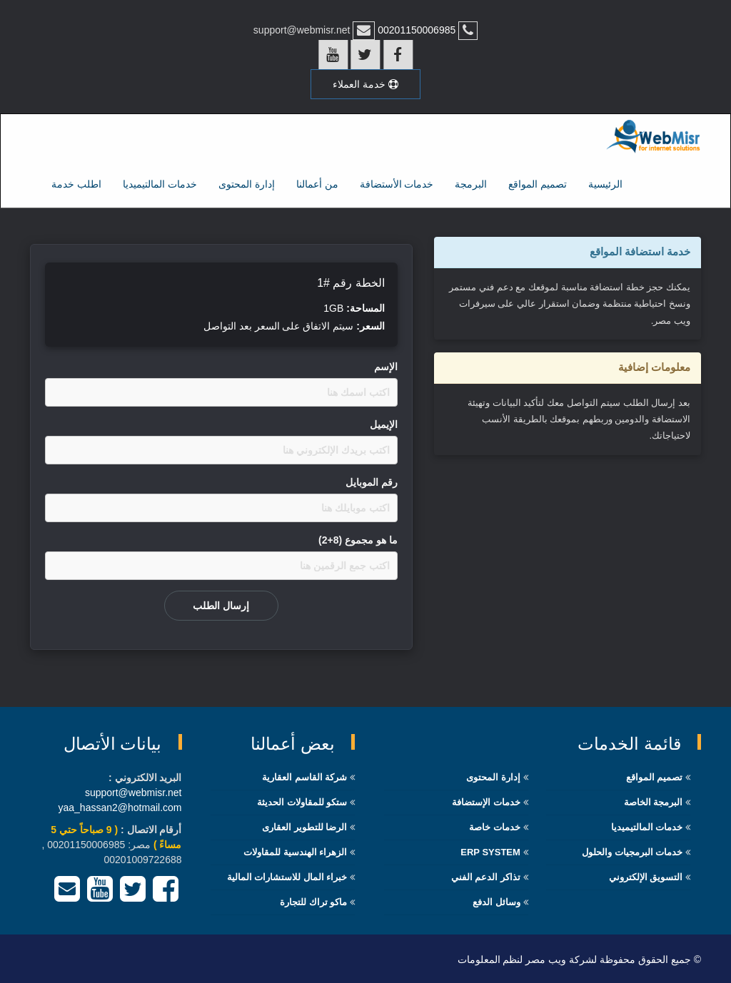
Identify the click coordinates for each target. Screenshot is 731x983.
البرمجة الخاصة (653, 800)
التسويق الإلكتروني (646, 875)
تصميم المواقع (537, 183)
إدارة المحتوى (246, 183)
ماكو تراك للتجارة (313, 900)
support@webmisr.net (133, 791)
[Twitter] (133, 894)
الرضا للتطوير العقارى (304, 825)
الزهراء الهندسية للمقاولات (295, 850)
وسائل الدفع (496, 900)
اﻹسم (386, 365)
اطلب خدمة (76, 183)
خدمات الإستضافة (486, 800)
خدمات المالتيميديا (160, 183)
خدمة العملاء (365, 83)
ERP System (490, 850)
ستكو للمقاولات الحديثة (302, 800)
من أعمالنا (317, 183)
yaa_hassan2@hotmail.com (120, 806)
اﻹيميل (384, 423)
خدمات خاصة (494, 825)
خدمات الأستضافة (397, 183)
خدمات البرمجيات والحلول (632, 850)
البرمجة (471, 183)
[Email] (67, 894)
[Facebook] (165, 894)
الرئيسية (605, 183)
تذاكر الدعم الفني (485, 875)
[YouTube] (100, 894)
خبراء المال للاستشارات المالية (287, 875)
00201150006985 (415, 30)
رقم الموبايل (372, 481)
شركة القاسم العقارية (304, 775)
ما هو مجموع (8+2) (358, 538)
